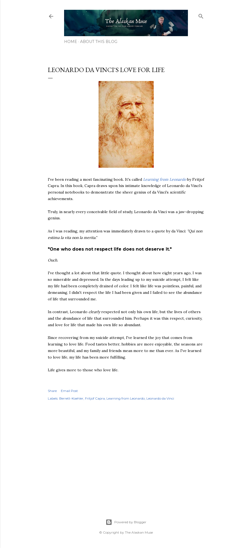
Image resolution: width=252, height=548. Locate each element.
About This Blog (98, 41)
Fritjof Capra (95, 398)
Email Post (69, 391)
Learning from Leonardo (164, 179)
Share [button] (52, 391)
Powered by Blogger (126, 522)
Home (70, 41)
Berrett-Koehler (71, 398)
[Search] (201, 15)
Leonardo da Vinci (160, 398)
